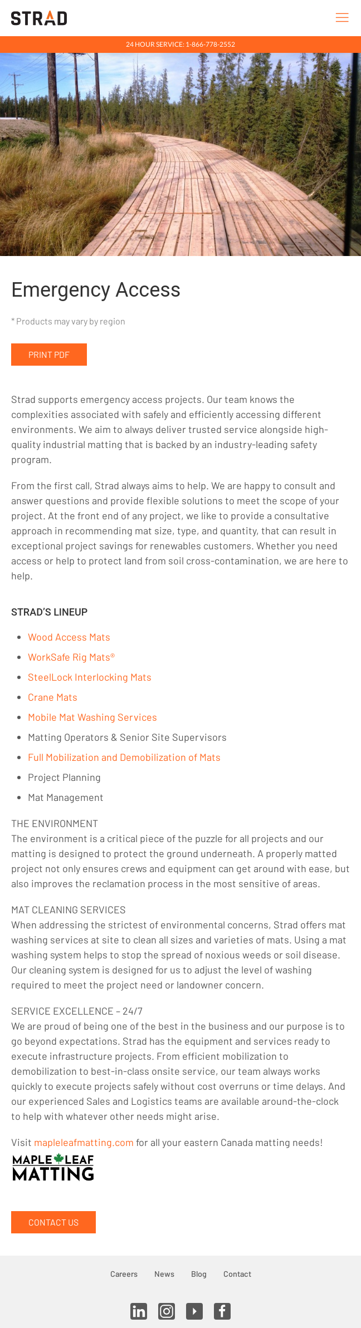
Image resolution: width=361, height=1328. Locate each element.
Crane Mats (52, 697)
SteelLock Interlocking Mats (90, 677)
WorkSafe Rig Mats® (71, 657)
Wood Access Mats (69, 637)
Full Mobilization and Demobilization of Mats (124, 757)
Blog (199, 1273)
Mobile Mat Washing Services (92, 717)
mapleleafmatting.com (84, 1142)
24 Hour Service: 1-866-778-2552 (180, 44)
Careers (124, 1273)
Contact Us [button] (53, 1222)
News (164, 1273)
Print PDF (49, 354)
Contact (237, 1273)
